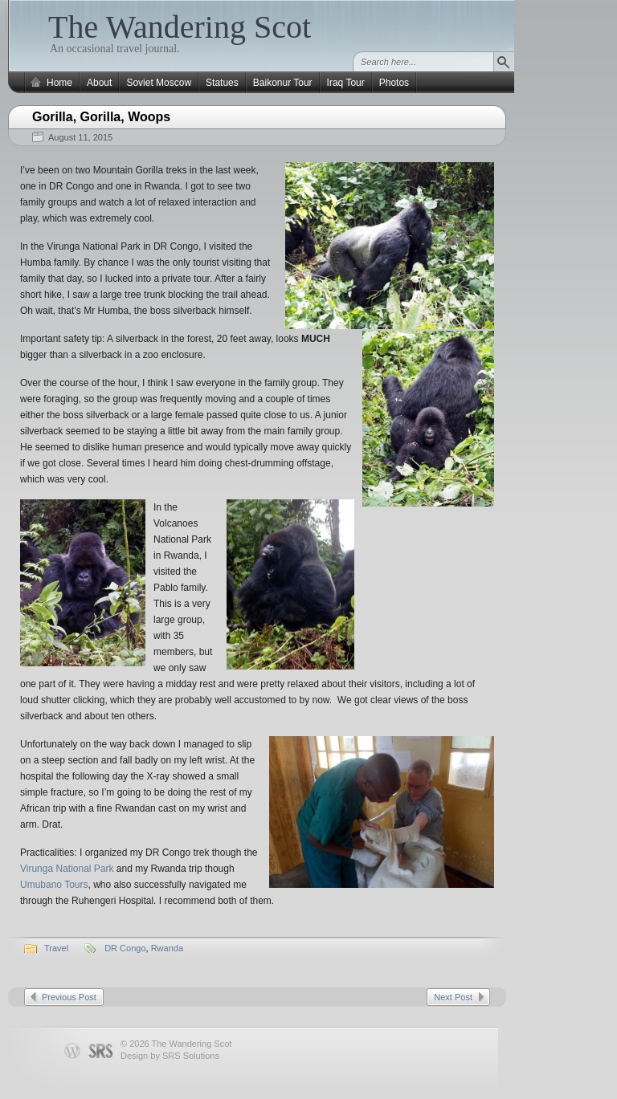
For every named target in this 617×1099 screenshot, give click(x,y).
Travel (56, 948)
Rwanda (167, 948)
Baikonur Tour (283, 82)
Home (59, 82)
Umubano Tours (54, 884)
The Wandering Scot (179, 27)
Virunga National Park (67, 868)
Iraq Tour (346, 82)
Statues (222, 82)
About (99, 82)
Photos (394, 82)
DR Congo (124, 948)
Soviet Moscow (158, 82)
